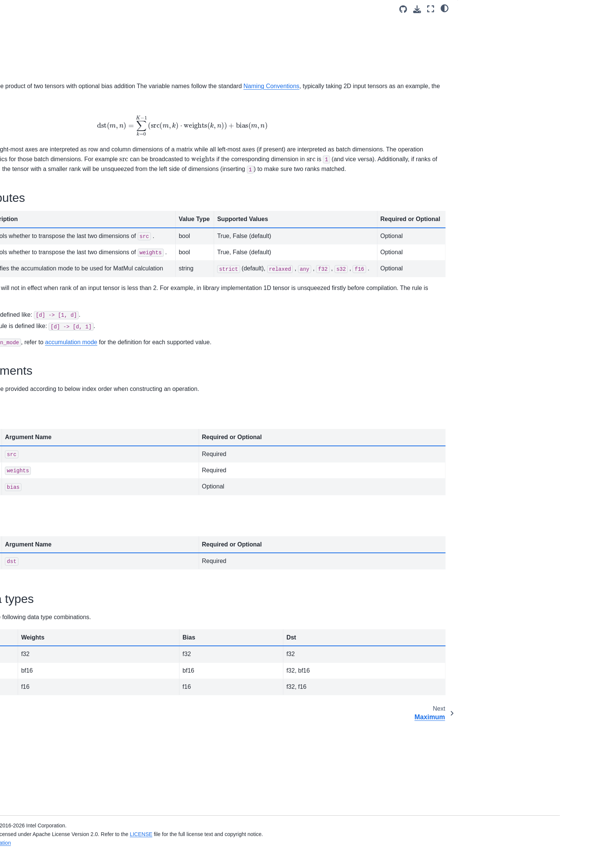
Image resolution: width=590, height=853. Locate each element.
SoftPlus (62, 558)
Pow (57, 296)
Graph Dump (61, 726)
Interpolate (65, 104)
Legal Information (162, 843)
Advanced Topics (60, 783)
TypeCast (63, 690)
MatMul (61, 200)
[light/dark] (445, 8)
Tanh (58, 666)
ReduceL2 (64, 367)
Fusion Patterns (65, 714)
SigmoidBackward (73, 523)
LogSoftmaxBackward (78, 188)
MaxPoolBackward (74, 236)
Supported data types (489, 54)
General (474, 23)
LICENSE (312, 834)
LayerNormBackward (77, 140)
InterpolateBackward (76, 116)
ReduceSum (67, 427)
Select (59, 499)
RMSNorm (64, 475)
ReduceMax (66, 379)
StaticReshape (69, 630)
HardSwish (65, 80)
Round (60, 487)
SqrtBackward (69, 595)
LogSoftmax (66, 176)
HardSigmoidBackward (79, 68)
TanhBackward (69, 678)
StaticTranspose (71, 642)
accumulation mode (300, 431)
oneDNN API (55, 826)
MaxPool (62, 224)
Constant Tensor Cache (74, 738)
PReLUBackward (72, 319)
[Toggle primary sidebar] (149, 9)
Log (56, 164)
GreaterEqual (68, 32)
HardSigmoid (67, 56)
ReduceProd (67, 415)
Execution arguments (489, 44)
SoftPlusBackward (74, 571)
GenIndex (63, 20)
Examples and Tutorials (68, 750)
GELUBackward (71, 8)
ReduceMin (65, 403)
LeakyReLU (66, 152)
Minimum (63, 248)
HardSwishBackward (77, 92)
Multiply (61, 284)
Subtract (62, 655)
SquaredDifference (74, 618)
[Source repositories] (403, 9)
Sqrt (57, 583)
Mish (57, 259)
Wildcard (62, 702)
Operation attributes (487, 34)
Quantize (63, 331)
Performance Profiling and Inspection (71, 766)
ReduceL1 (64, 355)
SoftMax (62, 535)
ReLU (59, 439)
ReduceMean (68, 391)
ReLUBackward (71, 451)
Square (60, 606)
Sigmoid (61, 511)
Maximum (63, 212)
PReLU (60, 307)
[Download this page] (417, 9)
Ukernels (50, 795)
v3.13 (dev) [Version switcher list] (181, 9)
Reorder (61, 463)
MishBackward (69, 272)
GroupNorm (66, 44)
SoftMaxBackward (74, 547)
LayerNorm (65, 128)
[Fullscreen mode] (431, 9)
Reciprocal (65, 343)
